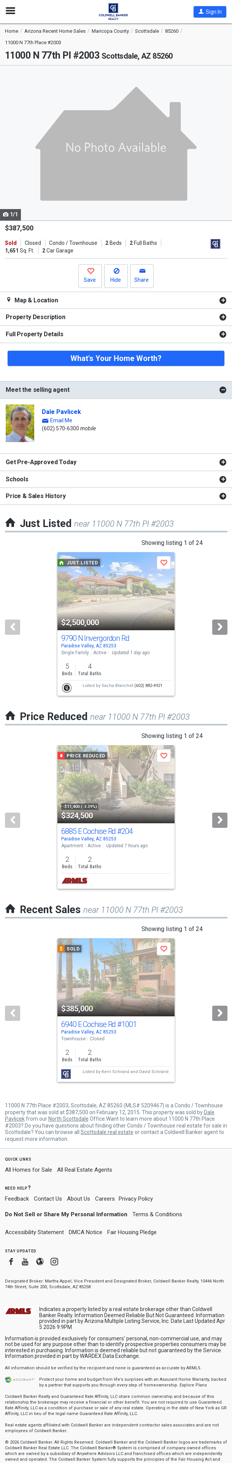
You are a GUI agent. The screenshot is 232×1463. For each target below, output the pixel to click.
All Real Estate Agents (84, 1169)
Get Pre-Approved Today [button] (41, 462)
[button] (210, 12)
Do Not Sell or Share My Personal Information (66, 1214)
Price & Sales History (36, 496)
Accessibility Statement (34, 1232)
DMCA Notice (85, 1232)
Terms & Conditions (157, 1214)
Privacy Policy (136, 1198)
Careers (105, 1198)
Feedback (17, 1199)
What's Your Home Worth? (116, 358)
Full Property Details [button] (35, 334)
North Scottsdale (68, 1119)
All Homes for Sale (28, 1169)
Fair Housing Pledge (132, 1232)
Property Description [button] (35, 317)
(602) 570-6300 (60, 428)
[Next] (219, 627)
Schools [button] (17, 479)
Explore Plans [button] (193, 1385)
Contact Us (48, 1198)
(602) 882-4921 (148, 685)
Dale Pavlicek (61, 411)
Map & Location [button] (32, 300)
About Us (78, 1198)
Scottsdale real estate (107, 1132)
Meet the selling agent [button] (37, 389)
